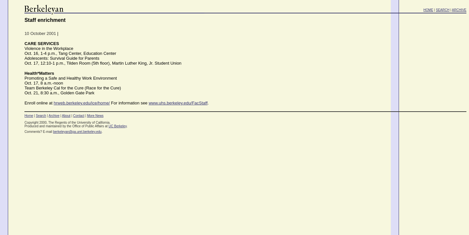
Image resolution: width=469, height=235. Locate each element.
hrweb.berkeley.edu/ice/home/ (82, 103)
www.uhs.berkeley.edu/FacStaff (178, 103)
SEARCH (442, 10)
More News (95, 116)
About (66, 116)
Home (28, 116)
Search (41, 116)
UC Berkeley (117, 126)
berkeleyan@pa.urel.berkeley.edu (77, 131)
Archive (54, 116)
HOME (428, 10)
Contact (78, 116)
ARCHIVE (459, 10)
